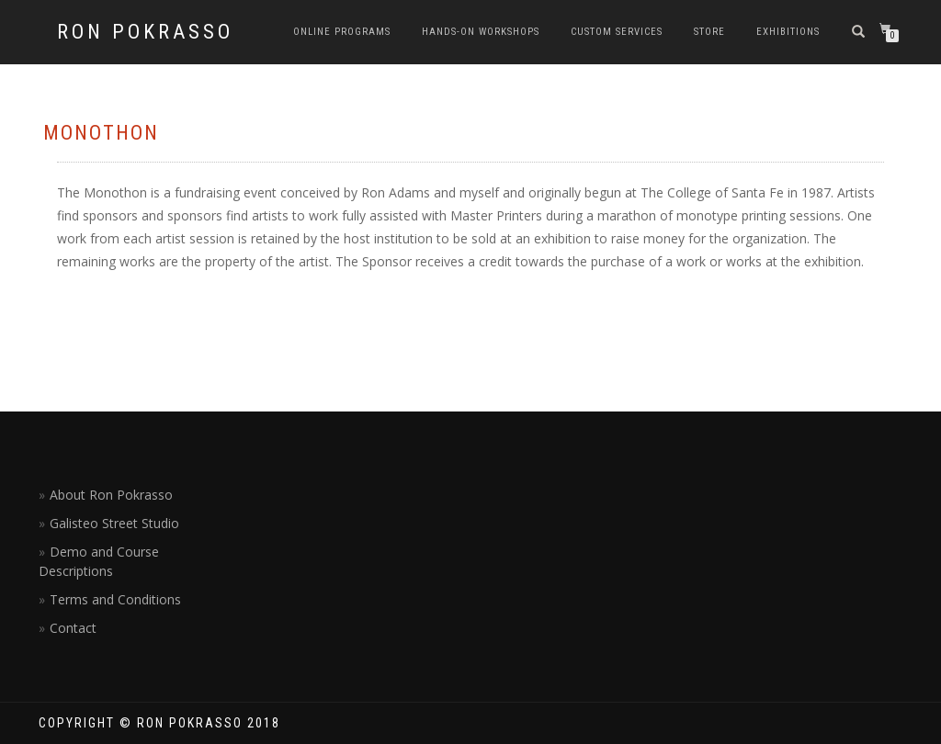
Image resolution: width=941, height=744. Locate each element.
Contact (73, 628)
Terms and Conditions (115, 599)
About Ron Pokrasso (111, 494)
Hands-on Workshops (480, 32)
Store (709, 32)
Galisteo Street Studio (114, 523)
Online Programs (342, 32)
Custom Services (617, 32)
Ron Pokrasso (145, 32)
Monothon (101, 132)
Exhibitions (788, 32)
